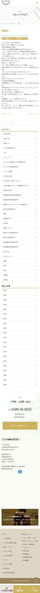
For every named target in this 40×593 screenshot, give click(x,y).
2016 (5, 337)
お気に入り (7, 138)
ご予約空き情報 (7, 591)
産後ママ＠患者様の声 (10, 233)
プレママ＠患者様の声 (10, 167)
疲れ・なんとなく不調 (30, 541)
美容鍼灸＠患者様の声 (10, 242)
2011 (5, 361)
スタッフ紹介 (7, 551)
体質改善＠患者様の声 (10, 200)
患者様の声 (7, 218)
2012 (5, 356)
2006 (5, 384)
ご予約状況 (7, 538)
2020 (5, 319)
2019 (5, 323)
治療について (7, 228)
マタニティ (26, 547)
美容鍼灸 (26, 554)
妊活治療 (26, 551)
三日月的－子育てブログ (11, 181)
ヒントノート (7, 157)
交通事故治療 (27, 557)
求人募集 (6, 568)
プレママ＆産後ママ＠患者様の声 (14, 162)
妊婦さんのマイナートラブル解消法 (15, 204)
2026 (5, 290)
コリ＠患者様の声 (9, 148)
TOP (4, 534)
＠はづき (6, 251)
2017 (5, 333)
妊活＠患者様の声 (9, 209)
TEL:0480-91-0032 (8, 450)
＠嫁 (4, 261)
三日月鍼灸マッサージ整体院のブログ (15, 38)
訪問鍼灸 (26, 560)
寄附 (4, 214)
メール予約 (33, 591)
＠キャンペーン (8, 256)
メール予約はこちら (21, 426)
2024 (5, 300)
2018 (5, 328)
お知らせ (6, 143)
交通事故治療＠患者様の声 (12, 195)
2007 (5, 380)
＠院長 (5, 280)
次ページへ (32, 114)
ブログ (5, 560)
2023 (5, 304)
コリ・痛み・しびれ (29, 538)
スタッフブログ (10, 23)
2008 (5, 375)
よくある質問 (7, 555)
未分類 (5, 223)
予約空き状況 (7, 190)
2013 (5, 351)
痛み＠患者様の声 (9, 237)
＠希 (4, 266)
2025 (5, 295)
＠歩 (4, 270)
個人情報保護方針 (9, 573)
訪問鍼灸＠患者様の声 (10, 247)
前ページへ (7, 114)
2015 (5, 342)
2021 (5, 314)
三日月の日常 (7, 176)
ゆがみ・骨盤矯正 (29, 544)
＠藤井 (5, 275)
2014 (5, 347)
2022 (5, 309)
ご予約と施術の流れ (10, 543)
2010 (5, 366)
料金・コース (7, 547)
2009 (5, 370)
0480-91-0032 (22, 409)
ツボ (4, 152)
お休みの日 (7, 134)
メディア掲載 (7, 171)
